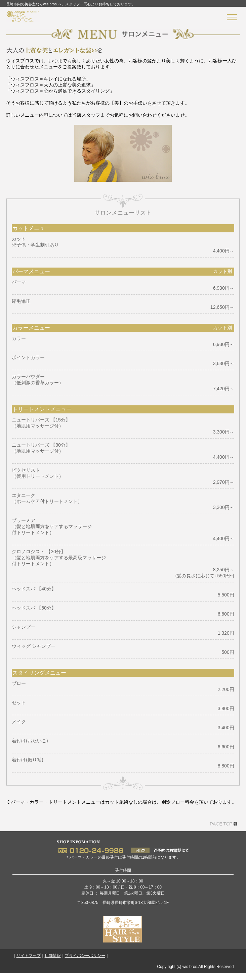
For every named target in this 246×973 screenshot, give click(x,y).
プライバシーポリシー (85, 955)
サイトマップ (28, 955)
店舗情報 (53, 955)
